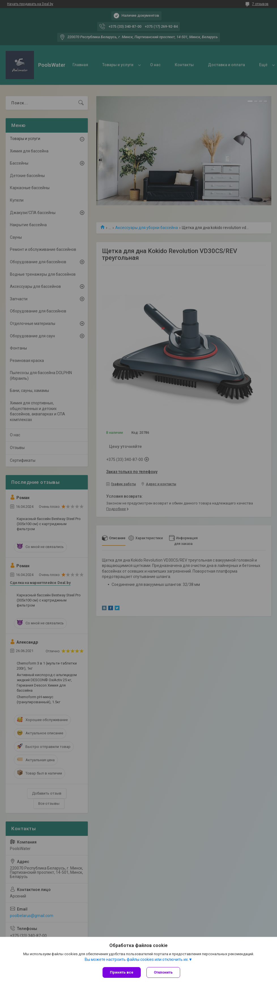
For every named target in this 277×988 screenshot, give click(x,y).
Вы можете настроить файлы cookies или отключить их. (137, 959)
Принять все (121, 972)
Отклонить (163, 972)
